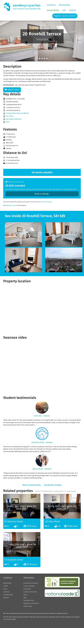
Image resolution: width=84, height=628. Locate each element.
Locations (51, 5)
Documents (27, 589)
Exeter (5, 589)
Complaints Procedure (30, 583)
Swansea (6, 598)
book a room (12, 205)
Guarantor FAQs (28, 600)
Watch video (12, 90)
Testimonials (27, 606)
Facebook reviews (53, 485)
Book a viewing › (42, 194)
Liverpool (6, 592)
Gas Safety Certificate (13, 119)
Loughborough (8, 595)
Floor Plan (9, 116)
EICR (7, 122)
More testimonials (31, 485)
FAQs (25, 598)
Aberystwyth (7, 583)
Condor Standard (29, 586)
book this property (46, 202)
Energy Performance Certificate (17, 113)
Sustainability (53, 10)
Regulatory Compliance (31, 603)
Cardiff (5, 586)
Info (64, 10)
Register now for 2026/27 (65, 16)
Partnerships (64, 5)
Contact (72, 10)
